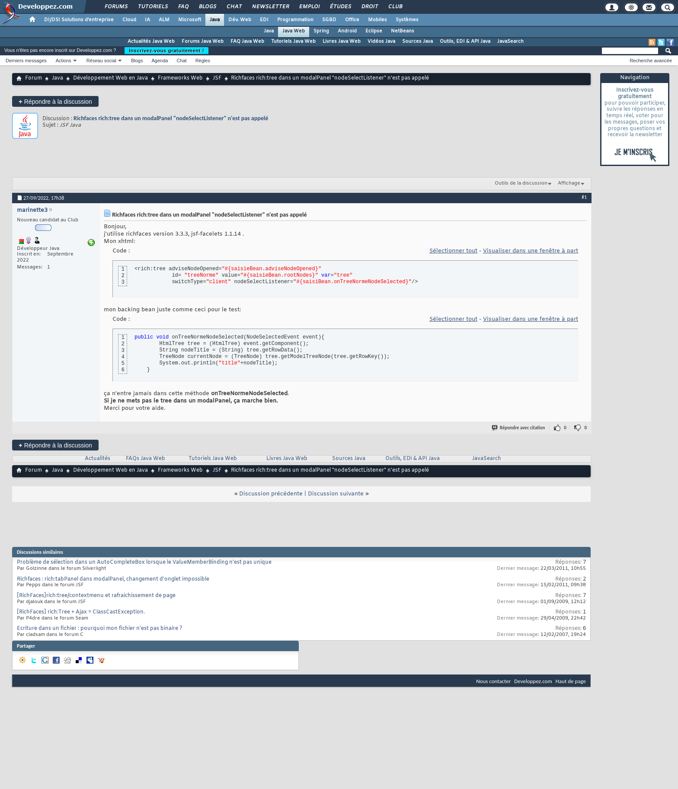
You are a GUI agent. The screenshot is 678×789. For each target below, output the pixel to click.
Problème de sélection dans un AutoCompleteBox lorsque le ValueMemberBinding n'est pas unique (144, 562)
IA (147, 20)
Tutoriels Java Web (293, 41)
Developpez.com (533, 681)
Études (340, 6)
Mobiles (377, 20)
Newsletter (270, 6)
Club (395, 6)
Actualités (97, 458)
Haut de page (571, 681)
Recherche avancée (651, 60)
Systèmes (407, 20)
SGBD (329, 20)
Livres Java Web (342, 41)
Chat (233, 6)
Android (347, 31)
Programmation (295, 20)
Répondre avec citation (519, 428)
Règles (202, 60)
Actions (63, 60)
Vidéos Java (381, 41)
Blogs (207, 6)
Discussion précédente (271, 494)
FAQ (183, 6)
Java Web (293, 31)
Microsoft (189, 20)
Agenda (159, 60)
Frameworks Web (180, 78)
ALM (164, 20)
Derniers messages (26, 60)
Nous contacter (493, 681)
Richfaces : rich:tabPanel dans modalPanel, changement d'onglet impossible (113, 579)
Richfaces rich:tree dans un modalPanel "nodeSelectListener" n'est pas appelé (171, 118)
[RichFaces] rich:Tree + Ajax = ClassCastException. (81, 612)
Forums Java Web (203, 41)
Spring (321, 31)
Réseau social (101, 60)
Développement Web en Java (110, 78)
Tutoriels (152, 6)
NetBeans (402, 31)
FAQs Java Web (145, 458)
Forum (33, 78)
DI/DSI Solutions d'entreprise (79, 20)
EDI (264, 20)
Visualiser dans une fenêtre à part (530, 251)
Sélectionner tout (453, 251)
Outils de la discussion (521, 183)
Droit (369, 6)
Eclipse (373, 31)
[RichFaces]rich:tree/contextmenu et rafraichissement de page (96, 595)
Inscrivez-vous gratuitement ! (166, 50)
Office (352, 20)
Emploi (309, 6)
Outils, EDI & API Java (465, 41)
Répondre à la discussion (55, 101)
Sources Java (417, 41)
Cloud (129, 20)
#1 (584, 197)
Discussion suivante (336, 494)
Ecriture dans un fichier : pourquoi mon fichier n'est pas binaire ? (99, 628)
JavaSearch (510, 41)
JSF (217, 78)
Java (215, 20)
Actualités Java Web (151, 41)
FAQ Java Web (247, 41)
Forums (115, 6)
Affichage (569, 183)
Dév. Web (239, 20)
